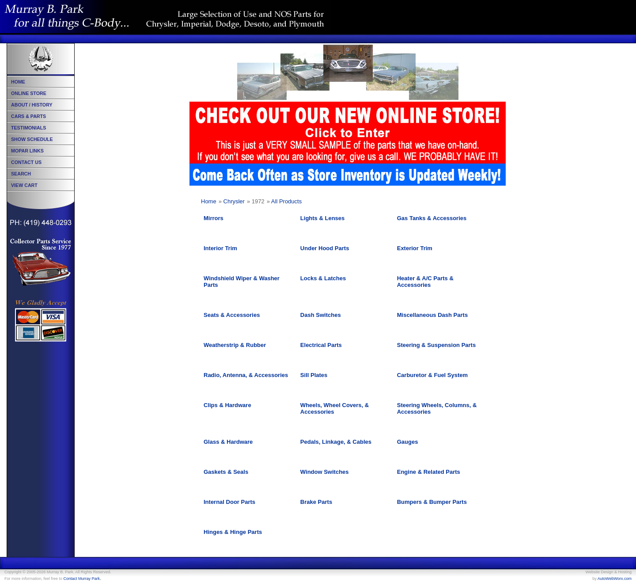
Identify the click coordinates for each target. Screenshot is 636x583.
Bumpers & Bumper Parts (432, 502)
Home (208, 201)
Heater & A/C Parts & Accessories (425, 281)
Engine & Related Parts (428, 472)
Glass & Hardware (228, 441)
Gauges (407, 441)
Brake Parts (316, 502)
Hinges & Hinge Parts (233, 532)
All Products (286, 201)
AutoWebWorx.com (615, 578)
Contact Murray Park (82, 578)
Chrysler (234, 201)
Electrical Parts (321, 345)
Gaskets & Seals (226, 472)
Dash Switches (320, 315)
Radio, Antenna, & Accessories (246, 375)
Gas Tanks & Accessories (432, 218)
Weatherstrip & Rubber (235, 345)
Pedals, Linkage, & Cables (335, 441)
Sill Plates (313, 375)
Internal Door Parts (229, 502)
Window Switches (324, 472)
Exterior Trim (414, 248)
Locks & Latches (323, 278)
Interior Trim (220, 248)
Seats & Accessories (232, 315)
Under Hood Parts (324, 248)
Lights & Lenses (322, 218)
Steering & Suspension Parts (436, 345)
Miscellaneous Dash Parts (432, 315)
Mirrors (213, 218)
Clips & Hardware (227, 405)
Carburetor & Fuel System (432, 375)
